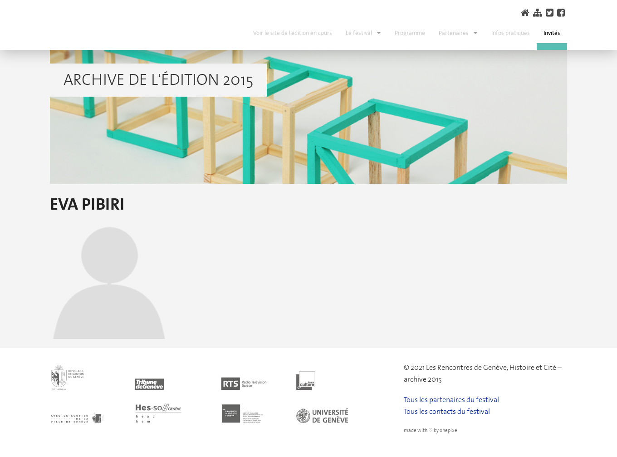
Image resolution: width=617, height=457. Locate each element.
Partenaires (454, 33)
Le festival (359, 33)
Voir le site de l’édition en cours (292, 33)
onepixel (449, 430)
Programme (410, 33)
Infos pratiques (510, 33)
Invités (552, 33)
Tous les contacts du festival (447, 411)
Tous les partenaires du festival (451, 399)
